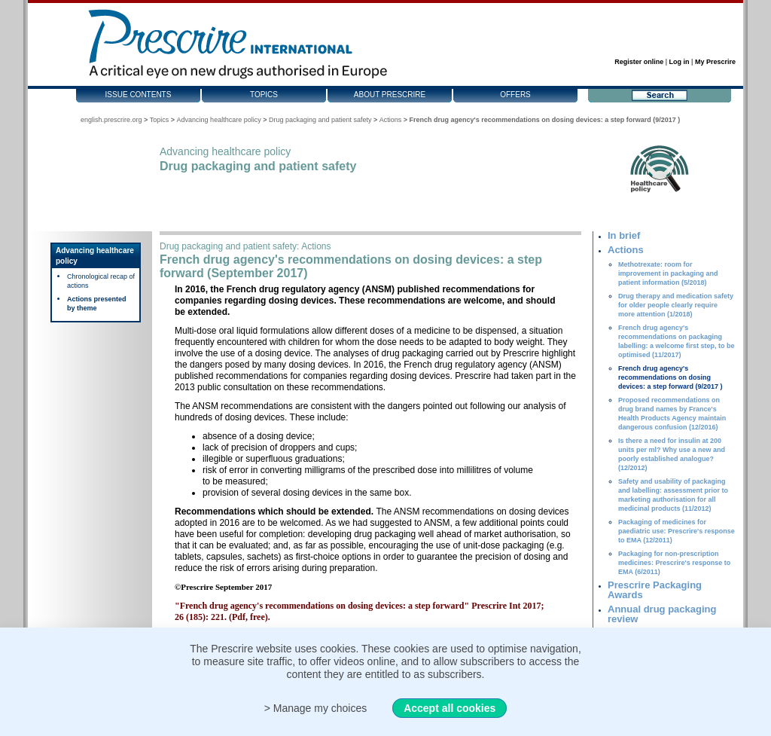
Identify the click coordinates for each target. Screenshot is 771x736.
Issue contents (138, 94)
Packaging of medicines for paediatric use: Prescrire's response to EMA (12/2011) (676, 531)
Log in (679, 62)
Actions (390, 120)
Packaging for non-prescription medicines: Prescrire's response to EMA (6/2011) (674, 563)
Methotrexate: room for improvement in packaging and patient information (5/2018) (668, 273)
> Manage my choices (315, 708)
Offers (515, 94)
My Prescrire (715, 62)
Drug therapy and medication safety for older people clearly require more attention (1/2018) (675, 305)
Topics (264, 94)
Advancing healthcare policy (219, 120)
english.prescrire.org (111, 120)
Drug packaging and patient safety (320, 120)
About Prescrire (389, 94)
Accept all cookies (449, 708)
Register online (638, 62)
